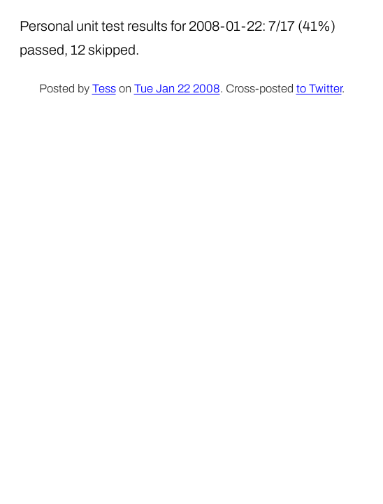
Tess (104, 88)
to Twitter (319, 88)
